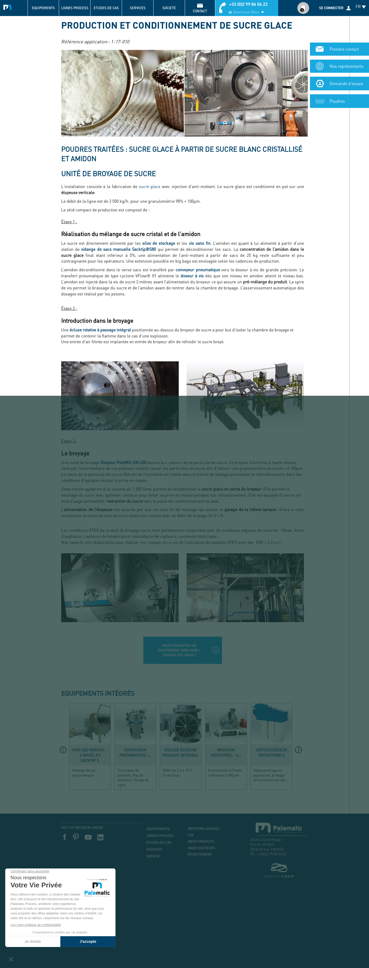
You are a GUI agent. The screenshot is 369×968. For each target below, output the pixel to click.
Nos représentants (346, 39)
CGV (191, 835)
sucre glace (150, 186)
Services (138, 8)
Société (169, 8)
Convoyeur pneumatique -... (135, 752)
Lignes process (74, 8)
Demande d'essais (346, 57)
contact (200, 11)
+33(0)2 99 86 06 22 (272, 854)
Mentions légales (203, 828)
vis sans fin (199, 243)
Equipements (43, 8)
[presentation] (63, 749)
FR (358, 6)
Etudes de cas (106, 8)
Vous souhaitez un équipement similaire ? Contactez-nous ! (179, 650)
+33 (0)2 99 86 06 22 (248, 4)
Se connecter (331, 8)
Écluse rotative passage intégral (181, 752)
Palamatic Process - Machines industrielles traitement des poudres (8, 6)
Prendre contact (344, 22)
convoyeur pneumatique (198, 269)
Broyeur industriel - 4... (226, 752)
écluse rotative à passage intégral (100, 329)
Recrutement (200, 854)
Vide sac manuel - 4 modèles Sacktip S (90, 755)
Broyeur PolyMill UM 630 (124, 462)
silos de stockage (158, 243)
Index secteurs (201, 848)
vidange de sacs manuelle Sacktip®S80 (118, 249)
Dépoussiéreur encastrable (271, 752)
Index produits (201, 841)
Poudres (337, 74)
